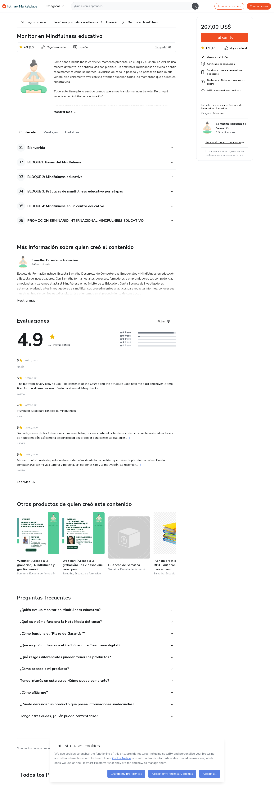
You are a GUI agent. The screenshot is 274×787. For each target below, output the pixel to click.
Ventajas (50, 132)
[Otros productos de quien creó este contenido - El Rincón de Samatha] (129, 544)
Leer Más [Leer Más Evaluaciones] (26, 482)
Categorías (55, 6)
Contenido (27, 132)
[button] (92, 147)
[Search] (195, 6)
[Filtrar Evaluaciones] (163, 321)
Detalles (72, 132)
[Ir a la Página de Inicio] (21, 6)
